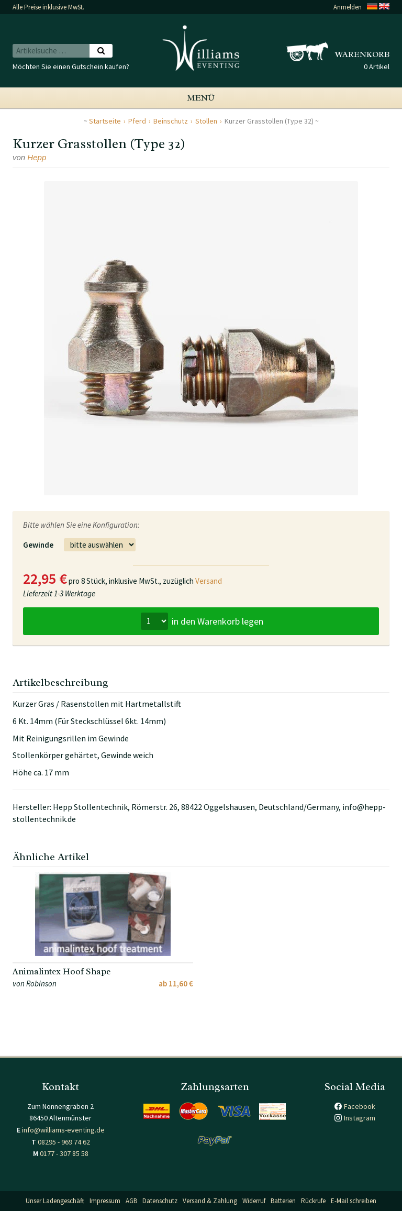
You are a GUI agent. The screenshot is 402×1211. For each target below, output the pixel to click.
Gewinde (38, 545)
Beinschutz (170, 121)
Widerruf (253, 1200)
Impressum (105, 1200)
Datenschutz (159, 1200)
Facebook (359, 1106)
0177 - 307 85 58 (64, 1153)
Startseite (105, 121)
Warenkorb (362, 54)
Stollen (206, 121)
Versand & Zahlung (210, 1200)
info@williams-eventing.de (63, 1130)
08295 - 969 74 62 (64, 1142)
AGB (131, 1200)
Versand (208, 581)
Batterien (283, 1200)
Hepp (36, 157)
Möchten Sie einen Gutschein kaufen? (71, 66)
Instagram (359, 1118)
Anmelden (347, 7)
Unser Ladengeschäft (55, 1200)
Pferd (137, 121)
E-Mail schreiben (353, 1200)
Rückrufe (313, 1200)
